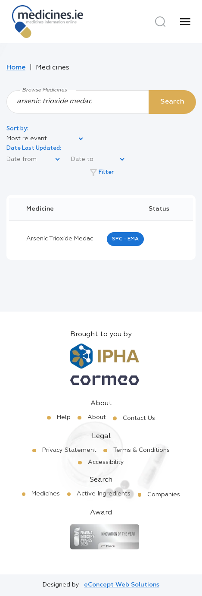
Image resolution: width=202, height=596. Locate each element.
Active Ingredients (104, 494)
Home (15, 67)
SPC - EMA (125, 239)
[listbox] (45, 139)
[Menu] (185, 21)
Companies (163, 495)
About (96, 417)
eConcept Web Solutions (121, 585)
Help (64, 417)
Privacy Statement (69, 450)
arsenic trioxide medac (59, 239)
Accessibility (106, 462)
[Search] (160, 21)
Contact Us (139, 418)
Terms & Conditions (141, 450)
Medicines (45, 494)
